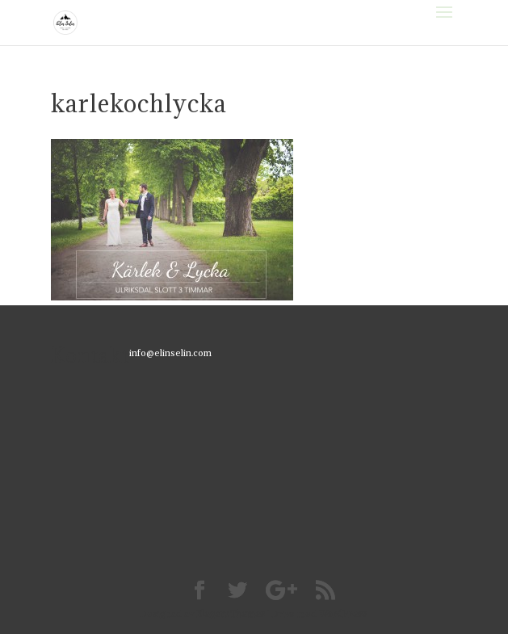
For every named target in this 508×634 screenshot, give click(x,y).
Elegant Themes (230, 613)
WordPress (343, 613)
